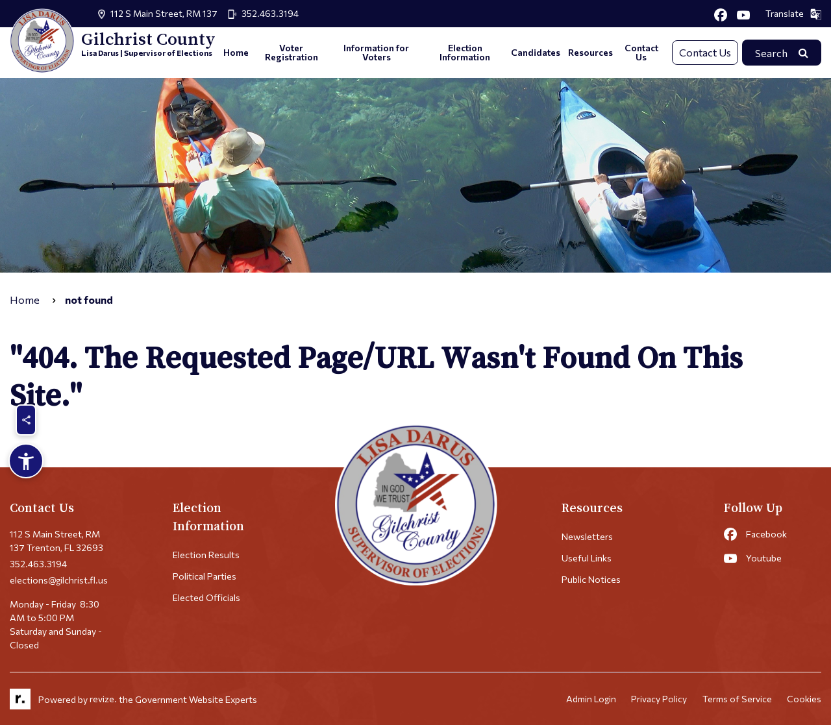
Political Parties (204, 576)
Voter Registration (291, 52)
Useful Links (587, 557)
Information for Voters (376, 52)
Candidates (535, 52)
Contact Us (641, 52)
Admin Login (590, 699)
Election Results (206, 554)
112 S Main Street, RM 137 (163, 13)
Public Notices (591, 579)
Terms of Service (736, 699)
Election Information (465, 52)
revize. (103, 699)
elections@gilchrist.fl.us (59, 579)
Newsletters (587, 536)
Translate (793, 13)
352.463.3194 (270, 13)
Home (236, 52)
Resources (590, 52)
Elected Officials (206, 597)
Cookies (804, 699)
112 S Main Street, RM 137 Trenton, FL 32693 (56, 540)
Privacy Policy (658, 699)
